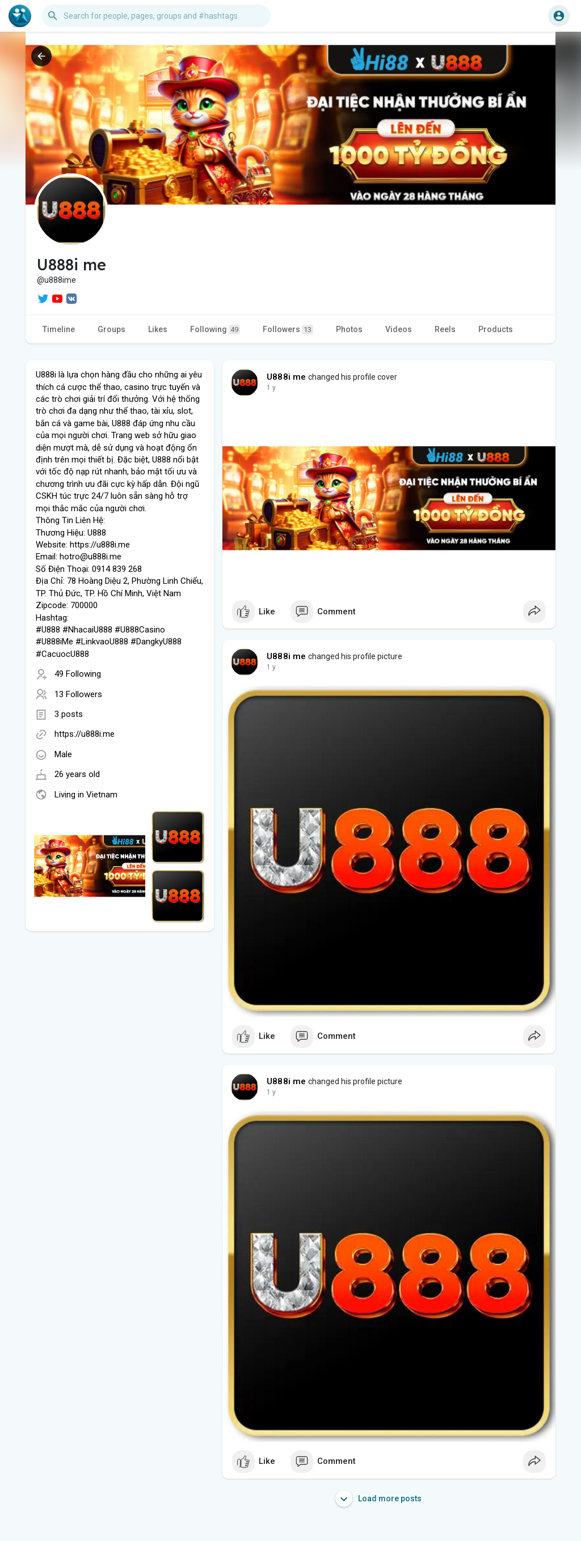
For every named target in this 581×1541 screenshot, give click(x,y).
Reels (445, 329)
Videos (398, 329)
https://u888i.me (84, 734)
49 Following (77, 674)
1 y (271, 388)
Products (495, 329)
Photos (349, 329)
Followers (288, 329)
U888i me (286, 377)
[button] (156, 16)
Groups (111, 329)
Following (215, 329)
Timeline (59, 329)
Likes (157, 329)
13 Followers (78, 694)
